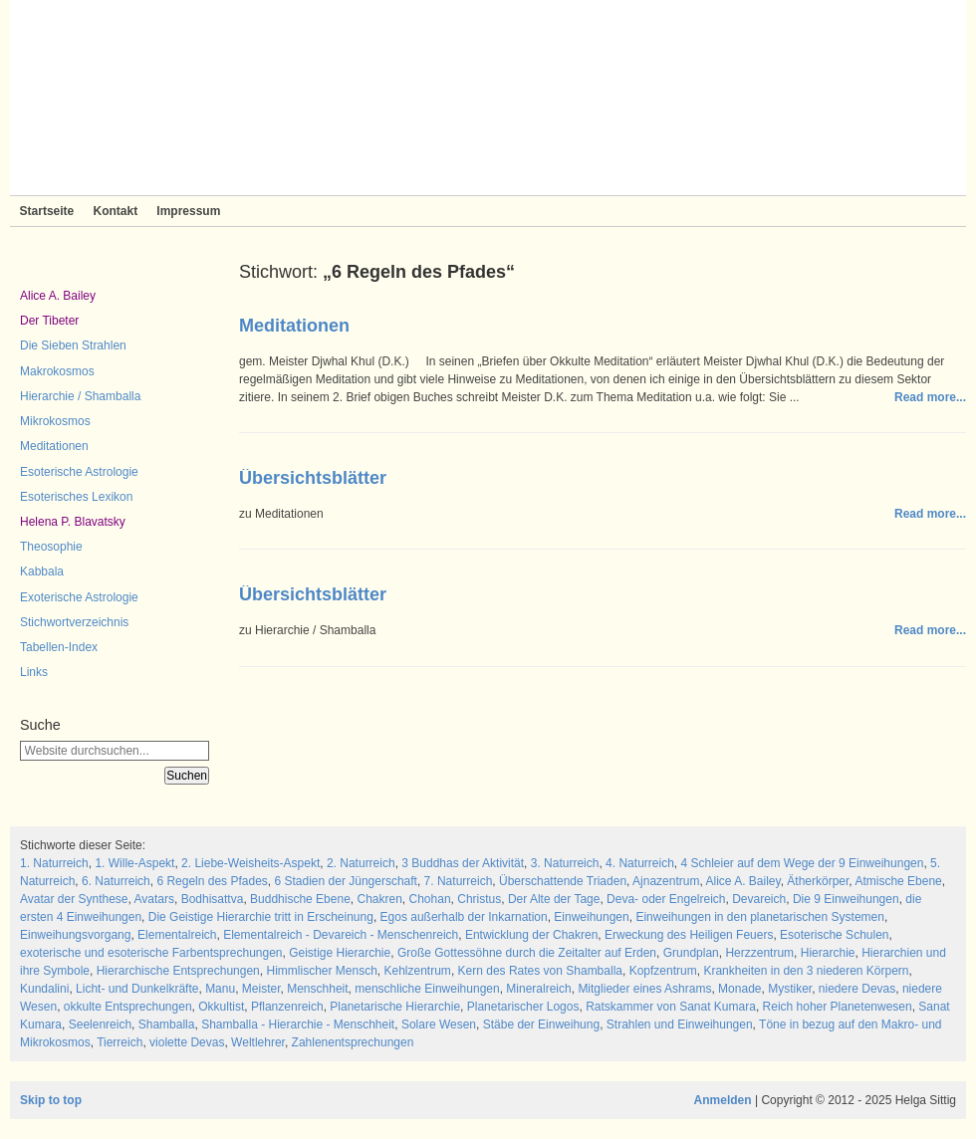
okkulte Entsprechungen (128, 1007)
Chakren (379, 899)
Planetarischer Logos (523, 1007)
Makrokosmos (57, 371)
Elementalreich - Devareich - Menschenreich (340, 935)
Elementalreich (176, 935)
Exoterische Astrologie (79, 597)
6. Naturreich (116, 881)
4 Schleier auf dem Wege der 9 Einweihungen (801, 863)
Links (34, 672)
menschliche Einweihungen (427, 989)
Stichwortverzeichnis (74, 622)
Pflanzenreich (287, 1007)
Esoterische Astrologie (79, 472)
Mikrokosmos (55, 421)
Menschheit (317, 989)
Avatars (154, 899)
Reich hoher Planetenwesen (837, 1007)
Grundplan (691, 953)
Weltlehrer (258, 1042)
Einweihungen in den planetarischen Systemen (759, 917)
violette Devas (186, 1042)
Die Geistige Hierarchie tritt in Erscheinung (260, 917)
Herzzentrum (759, 953)
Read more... (930, 397)
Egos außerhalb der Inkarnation (464, 917)
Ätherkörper (818, 881)
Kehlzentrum (417, 971)
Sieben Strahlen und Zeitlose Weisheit (488, 97)
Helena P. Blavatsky (72, 522)
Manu (220, 989)
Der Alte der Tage (554, 899)
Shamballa (166, 1024)
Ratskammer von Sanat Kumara (671, 1007)
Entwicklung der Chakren (531, 935)
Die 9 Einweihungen (846, 899)
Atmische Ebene (897, 881)
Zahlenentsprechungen (353, 1042)
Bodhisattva (212, 899)
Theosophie (51, 547)
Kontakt (115, 211)
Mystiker (790, 989)
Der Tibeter (49, 321)
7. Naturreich (458, 881)
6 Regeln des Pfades (211, 881)
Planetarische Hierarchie (395, 1007)
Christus (479, 899)
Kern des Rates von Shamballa (540, 971)
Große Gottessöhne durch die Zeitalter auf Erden (526, 953)
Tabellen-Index (59, 647)
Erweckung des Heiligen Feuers (689, 935)
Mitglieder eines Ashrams (644, 989)
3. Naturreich (565, 863)
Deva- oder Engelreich (666, 899)
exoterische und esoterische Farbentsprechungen (151, 953)
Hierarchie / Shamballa (80, 396)
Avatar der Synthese (74, 899)
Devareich (759, 899)
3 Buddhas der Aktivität (462, 863)
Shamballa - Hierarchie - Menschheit (297, 1024)
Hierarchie (828, 953)
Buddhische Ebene (300, 899)
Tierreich (119, 1042)
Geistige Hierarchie (339, 953)
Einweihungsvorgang (75, 935)
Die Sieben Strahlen (73, 345)
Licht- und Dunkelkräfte (137, 989)
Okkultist (221, 1007)
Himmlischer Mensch (321, 971)
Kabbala (42, 571)
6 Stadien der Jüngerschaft (346, 881)
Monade (739, 989)
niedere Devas (857, 989)
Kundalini (44, 989)
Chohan (430, 899)
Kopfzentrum (663, 971)
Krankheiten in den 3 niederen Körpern (805, 971)
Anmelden (723, 1100)
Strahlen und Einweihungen (680, 1024)
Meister (261, 989)
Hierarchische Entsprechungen (178, 971)
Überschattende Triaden (562, 881)
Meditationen (54, 446)
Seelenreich (100, 1024)
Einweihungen (591, 917)
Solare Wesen (438, 1024)
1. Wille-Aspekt (134, 863)
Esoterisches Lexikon (76, 497)
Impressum (188, 211)
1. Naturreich (54, 863)
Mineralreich (538, 989)
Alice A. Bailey (58, 296)
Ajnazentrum (665, 881)
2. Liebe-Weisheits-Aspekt (250, 863)
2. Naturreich (361, 863)
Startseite (47, 211)
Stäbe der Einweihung (541, 1024)
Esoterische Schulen (834, 935)
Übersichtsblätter (312, 478)
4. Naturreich (640, 863)
